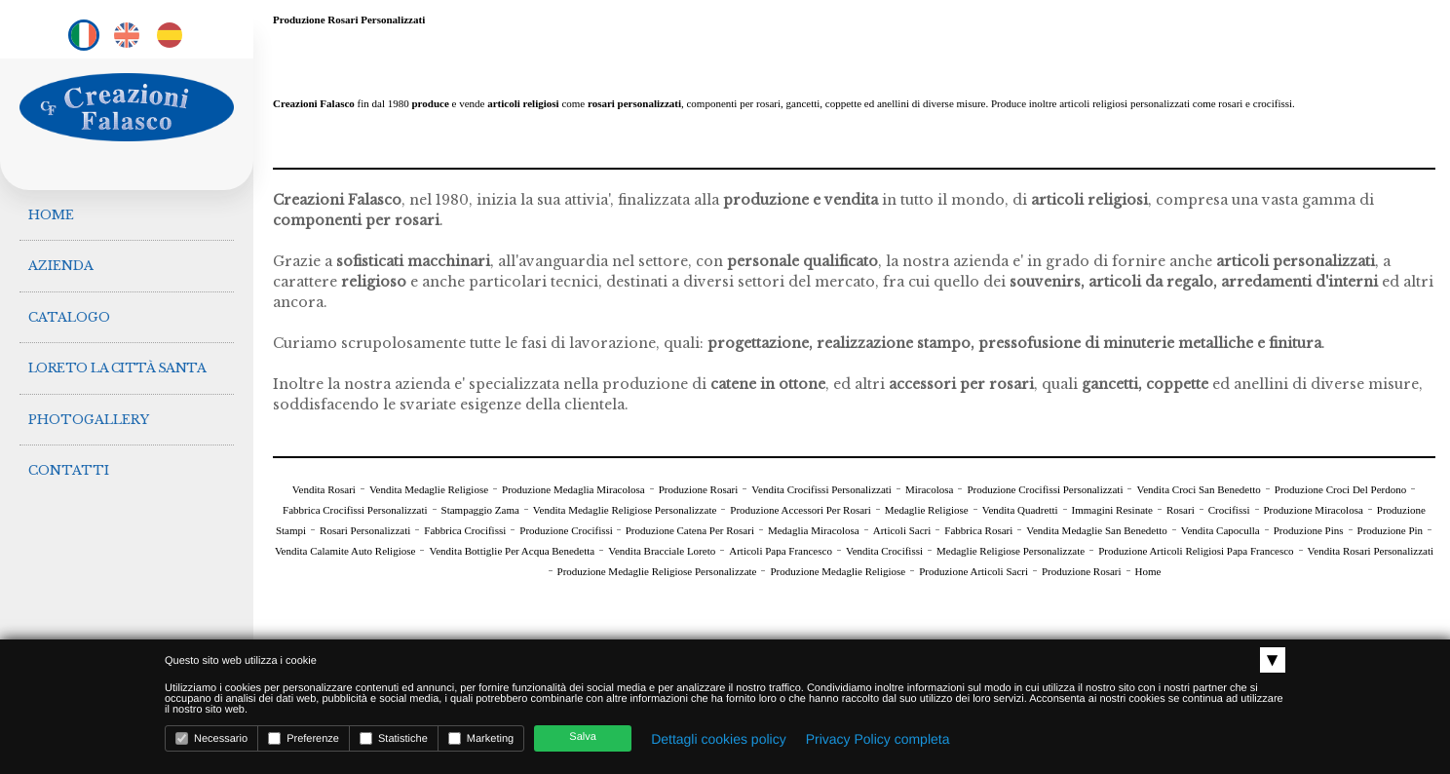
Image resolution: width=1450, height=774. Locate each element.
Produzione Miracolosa (1313, 510)
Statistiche (394, 738)
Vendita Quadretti (1020, 510)
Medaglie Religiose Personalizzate (1010, 551)
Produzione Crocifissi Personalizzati (1045, 489)
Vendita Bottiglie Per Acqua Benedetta (511, 551)
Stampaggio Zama (480, 510)
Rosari (1180, 510)
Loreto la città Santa (118, 356)
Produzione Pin (1390, 530)
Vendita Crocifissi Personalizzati (821, 489)
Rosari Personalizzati (365, 530)
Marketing (481, 738)
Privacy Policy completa (878, 739)
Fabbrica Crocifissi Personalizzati (355, 510)
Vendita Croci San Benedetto (1198, 489)
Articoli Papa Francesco (780, 551)
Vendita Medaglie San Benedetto (1096, 530)
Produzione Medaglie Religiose (837, 571)
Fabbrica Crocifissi (465, 530)
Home (52, 213)
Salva (582, 737)
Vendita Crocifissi (884, 551)
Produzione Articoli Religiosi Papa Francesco (1195, 551)
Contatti (69, 452)
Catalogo (70, 308)
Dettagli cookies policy (718, 739)
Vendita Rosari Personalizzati (1371, 551)
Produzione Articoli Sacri (973, 571)
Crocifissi (1229, 510)
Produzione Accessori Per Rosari (800, 510)
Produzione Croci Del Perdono (1340, 489)
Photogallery (89, 404)
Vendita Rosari (324, 489)
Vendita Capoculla (1220, 530)
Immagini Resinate (1112, 510)
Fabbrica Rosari (978, 530)
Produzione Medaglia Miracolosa (573, 489)
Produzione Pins (1309, 530)
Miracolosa (929, 489)
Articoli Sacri (902, 530)
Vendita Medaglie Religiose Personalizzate (624, 510)
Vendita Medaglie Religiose (428, 489)
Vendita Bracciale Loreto (661, 551)
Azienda (62, 260)
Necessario (211, 738)
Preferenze (303, 738)
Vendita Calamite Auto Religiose (345, 551)
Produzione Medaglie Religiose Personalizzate (657, 571)
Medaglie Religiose (927, 510)
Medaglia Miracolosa (813, 530)
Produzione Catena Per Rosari (690, 530)
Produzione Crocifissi (567, 530)
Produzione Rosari (699, 489)
